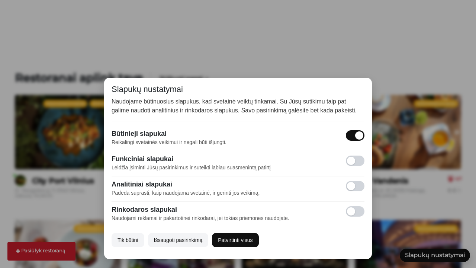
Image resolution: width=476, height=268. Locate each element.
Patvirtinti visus (235, 240)
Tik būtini (128, 240)
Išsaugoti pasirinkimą (178, 240)
